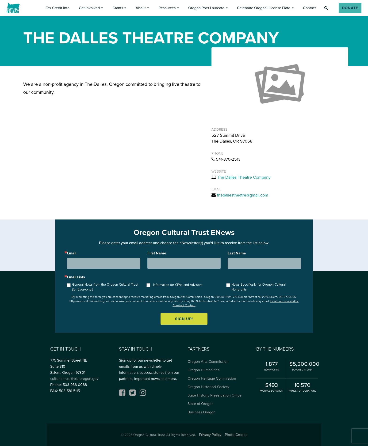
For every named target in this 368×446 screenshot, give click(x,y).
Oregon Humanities (203, 370)
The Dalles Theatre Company (244, 177)
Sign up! (184, 318)
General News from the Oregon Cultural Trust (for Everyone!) (105, 287)
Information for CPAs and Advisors (178, 284)
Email (71, 253)
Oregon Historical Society (208, 386)
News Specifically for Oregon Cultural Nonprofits (258, 287)
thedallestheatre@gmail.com (242, 195)
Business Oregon (201, 412)
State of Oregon (201, 403)
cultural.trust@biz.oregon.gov (74, 378)
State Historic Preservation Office (215, 395)
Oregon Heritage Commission (212, 378)
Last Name (237, 253)
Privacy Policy (210, 434)
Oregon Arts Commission (208, 361)
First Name (156, 253)
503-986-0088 (75, 384)
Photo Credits (236, 434)
